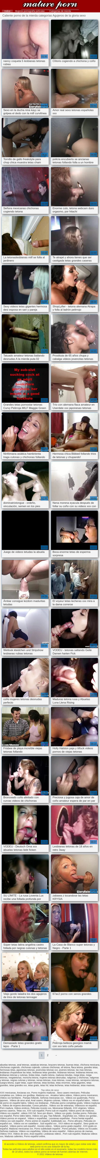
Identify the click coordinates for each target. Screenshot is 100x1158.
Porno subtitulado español (47, 1128)
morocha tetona (30, 1077)
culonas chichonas (50, 1067)
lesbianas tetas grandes (44, 1072)
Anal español (36, 1133)
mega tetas (79, 1075)
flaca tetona (77, 1067)
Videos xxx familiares (11, 1098)
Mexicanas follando (62, 1108)
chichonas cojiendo (30, 1067)
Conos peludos (40, 1105)
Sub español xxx (48, 1123)
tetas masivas (88, 1085)
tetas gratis (33, 1085)
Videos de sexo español (54, 1131)
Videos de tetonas (50, 5)
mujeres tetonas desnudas (53, 1077)
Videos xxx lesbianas (38, 1103)
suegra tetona (7, 1082)
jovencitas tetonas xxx (47, 1070)
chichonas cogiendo (10, 1067)
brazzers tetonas (56, 1065)
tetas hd (44, 1085)
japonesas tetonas (26, 1070)
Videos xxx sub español (12, 1121)
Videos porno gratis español (68, 1126)
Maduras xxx (42, 1095)
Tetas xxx (21, 1110)
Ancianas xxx (23, 1092)
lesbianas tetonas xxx (86, 1072)
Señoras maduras (9, 1131)
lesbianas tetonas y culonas (13, 1075)
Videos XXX (6, 1133)
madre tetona (47, 1075)
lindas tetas (34, 1075)
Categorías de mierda (60, 11)
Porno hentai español (82, 1118)
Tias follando (55, 1116)
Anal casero (37, 1100)
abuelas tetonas (8, 1065)
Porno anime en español (37, 1121)
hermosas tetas (7, 1070)
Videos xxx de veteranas (61, 1105)
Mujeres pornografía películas (30, 11)
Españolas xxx (70, 1116)
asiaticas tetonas (39, 1065)
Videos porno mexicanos (85, 1095)
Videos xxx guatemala (77, 1098)
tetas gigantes (78, 1082)
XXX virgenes (80, 1108)
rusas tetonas (72, 1080)
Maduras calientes (14, 1136)
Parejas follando (31, 1098)
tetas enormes (63, 1082)
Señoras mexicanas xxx (52, 1098)
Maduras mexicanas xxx (21, 1128)
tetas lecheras (56, 1085)
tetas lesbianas (72, 1085)
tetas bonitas (48, 1082)
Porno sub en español (56, 1110)
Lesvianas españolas (59, 1118)
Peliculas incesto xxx (41, 1108)
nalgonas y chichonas (78, 1077)
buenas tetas (72, 1065)
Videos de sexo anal (20, 1100)
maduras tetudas (64, 1075)
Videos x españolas (38, 1118)
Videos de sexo (20, 1133)
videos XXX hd (28, 1113)
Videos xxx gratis (63, 1113)
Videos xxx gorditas (25, 1095)
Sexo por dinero (45, 1113)
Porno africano (75, 1121)
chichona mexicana (89, 1065)
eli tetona (65, 1067)
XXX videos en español (70, 1123)
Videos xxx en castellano (26, 1123)
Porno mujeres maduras (43, 1092)
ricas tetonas (58, 1080)
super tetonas (34, 1082)
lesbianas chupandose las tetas (15, 1072)
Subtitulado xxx (59, 1121)
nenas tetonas (43, 1080)
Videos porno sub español (23, 1126)
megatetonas (15, 1077)
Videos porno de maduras (82, 1110)
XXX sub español (35, 1110)
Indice (7, 11)
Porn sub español (71, 1133)
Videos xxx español (10, 1113)
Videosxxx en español (85, 1105)
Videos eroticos (21, 1108)
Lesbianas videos (53, 1133)
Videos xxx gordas (87, 1116)
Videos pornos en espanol (13, 1118)
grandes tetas (91, 1067)
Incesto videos (44, 1126)
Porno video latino (22, 1116)
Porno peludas (69, 1128)
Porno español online (34, 1136)
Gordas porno (80, 1113)
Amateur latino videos (61, 1095)
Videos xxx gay (39, 1116)
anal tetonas (23, 1065)
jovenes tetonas (67, 1070)
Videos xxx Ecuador (87, 1128)
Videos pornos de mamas (80, 1131)
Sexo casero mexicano (68, 1092)
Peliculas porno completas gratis (66, 1103)
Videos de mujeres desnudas (16, 1105)
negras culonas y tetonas (22, 1080)
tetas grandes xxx (18, 1085)
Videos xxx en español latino (76, 1100)
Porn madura (6, 1108)
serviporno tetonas (89, 1080)
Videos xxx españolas (29, 1131)
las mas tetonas (84, 1070)
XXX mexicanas (8, 1092)
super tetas (20, 1082)
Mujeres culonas (52, 1100)
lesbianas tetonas (66, 1072)
